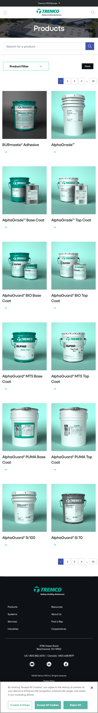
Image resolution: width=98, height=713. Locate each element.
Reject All (75, 704)
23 (93, 81)
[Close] (92, 687)
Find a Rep (57, 621)
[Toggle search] (93, 12)
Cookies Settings (20, 704)
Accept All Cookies (48, 704)
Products (12, 606)
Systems (12, 614)
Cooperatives (58, 628)
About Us (56, 614)
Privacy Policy (49, 681)
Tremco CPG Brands (47, 3)
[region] (49, 697)
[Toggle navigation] (49, 3)
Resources (57, 606)
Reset (87, 66)
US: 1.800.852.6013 (34, 655)
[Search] (45, 46)
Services (12, 621)
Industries (13, 628)
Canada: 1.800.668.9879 (60, 655)
